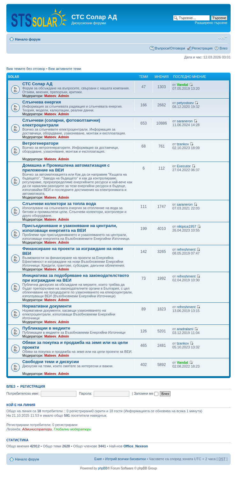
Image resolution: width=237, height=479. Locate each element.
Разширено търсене (211, 23)
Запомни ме (146, 393)
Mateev (50, 96)
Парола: (85, 393)
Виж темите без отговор (25, 69)
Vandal (182, 85)
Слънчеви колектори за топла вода (59, 203)
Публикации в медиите (46, 328)
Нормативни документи (47, 306)
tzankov (183, 144)
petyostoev (185, 103)
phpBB (102, 468)
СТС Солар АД (37, 83)
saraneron (185, 121)
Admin (63, 96)
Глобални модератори (72, 429)
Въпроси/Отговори (170, 48)
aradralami (185, 329)
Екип (98, 459)
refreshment (186, 249)
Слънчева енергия (41, 102)
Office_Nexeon (135, 446)
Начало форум (27, 39)
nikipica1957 (186, 226)
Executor (183, 166)
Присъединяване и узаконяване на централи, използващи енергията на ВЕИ (69, 228)
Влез (223, 48)
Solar (13, 77)
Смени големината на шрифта (222, 38)
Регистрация (202, 48)
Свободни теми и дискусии (50, 361)
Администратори (37, 429)
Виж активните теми (64, 69)
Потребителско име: (22, 393)
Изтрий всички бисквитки (125, 459)
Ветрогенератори (40, 143)
